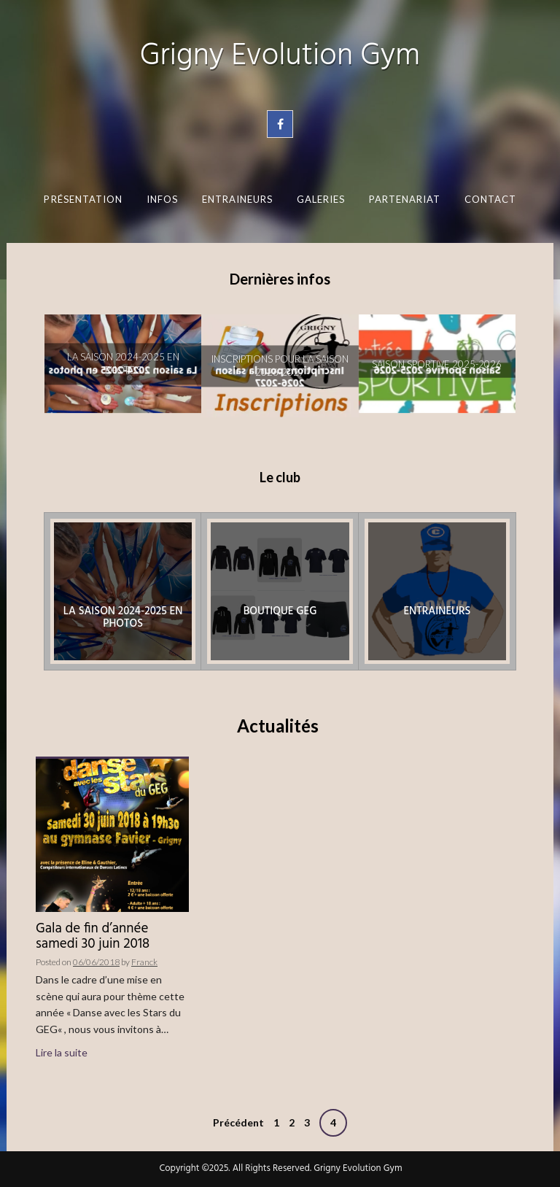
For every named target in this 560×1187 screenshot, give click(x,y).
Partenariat (404, 199)
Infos (161, 199)
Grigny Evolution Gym (280, 56)
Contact (490, 199)
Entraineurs (237, 199)
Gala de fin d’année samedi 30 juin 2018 (92, 936)
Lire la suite (62, 1052)
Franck (144, 961)
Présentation (83, 199)
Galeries (320, 199)
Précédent (238, 1122)
